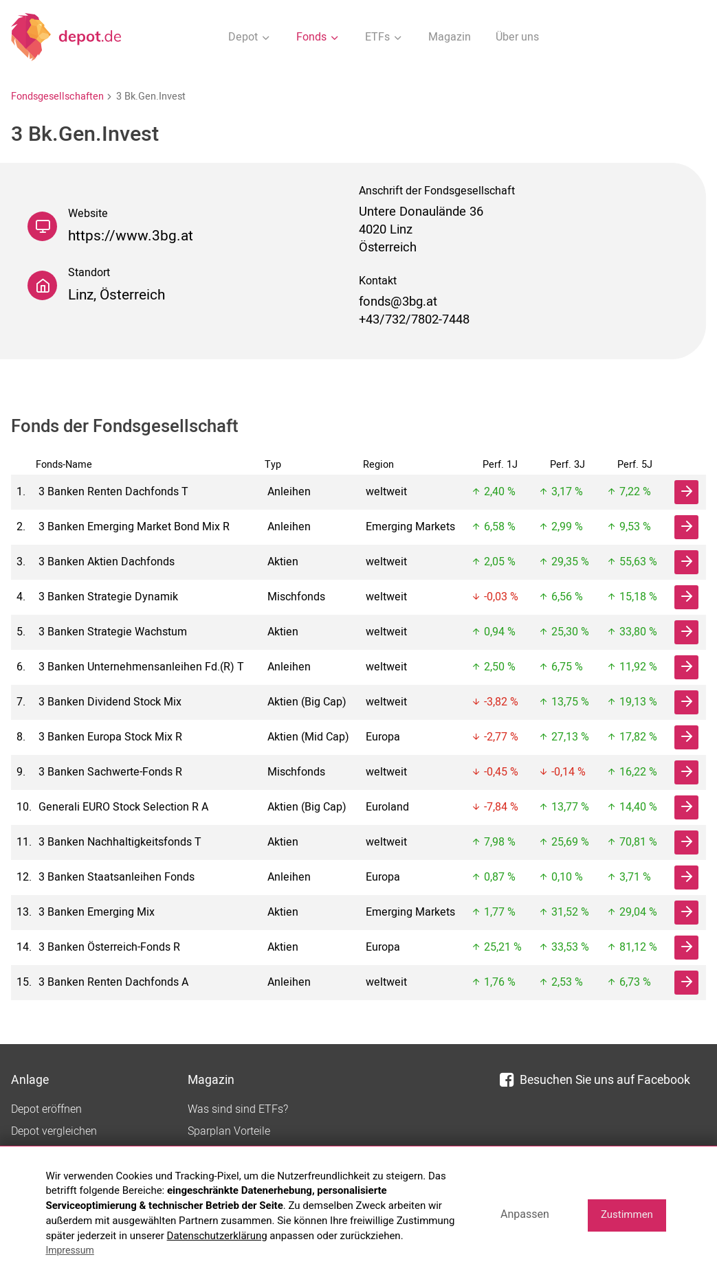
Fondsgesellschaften (57, 96)
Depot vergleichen (54, 1131)
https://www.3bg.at (130, 236)
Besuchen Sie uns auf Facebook (595, 1080)
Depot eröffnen (46, 1109)
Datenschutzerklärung (217, 1236)
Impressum (69, 1250)
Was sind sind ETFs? (238, 1109)
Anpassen (524, 1214)
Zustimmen (627, 1214)
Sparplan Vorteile (229, 1131)
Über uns (517, 37)
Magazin (449, 37)
